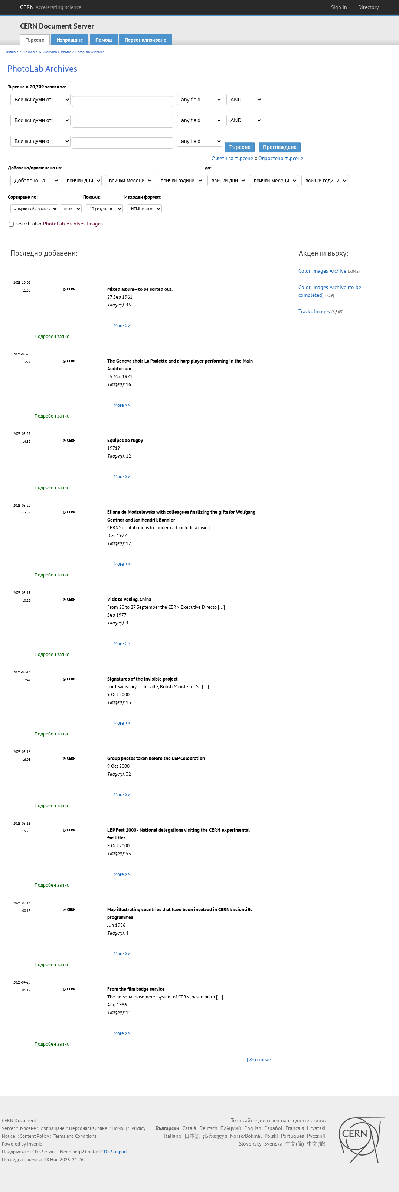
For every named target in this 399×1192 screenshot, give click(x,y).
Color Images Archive (322, 270)
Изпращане (70, 39)
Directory (368, 7)
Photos (66, 51)
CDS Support (114, 1152)
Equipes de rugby (125, 440)
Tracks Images (314, 311)
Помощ (103, 39)
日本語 (192, 1136)
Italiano (172, 1136)
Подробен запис (52, 336)
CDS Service (44, 1152)
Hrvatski (316, 1128)
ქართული (215, 1136)
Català (189, 1128)
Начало (10, 51)
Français (294, 1128)
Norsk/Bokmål (246, 1136)
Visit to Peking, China (129, 599)
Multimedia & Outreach (38, 51)
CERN (51, 7)
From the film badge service (136, 989)
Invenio (34, 1144)
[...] (212, 527)
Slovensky (250, 1143)
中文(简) (294, 1143)
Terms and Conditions (74, 1136)
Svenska (273, 1143)
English (252, 1128)
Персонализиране (145, 39)
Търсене (35, 39)
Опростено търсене (280, 158)
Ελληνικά (230, 1128)
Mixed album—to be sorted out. (140, 289)
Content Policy (34, 1136)
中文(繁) (316, 1143)
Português (292, 1136)
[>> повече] (259, 1059)
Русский (316, 1136)
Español (273, 1128)
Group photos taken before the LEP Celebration (156, 758)
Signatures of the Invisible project (142, 679)
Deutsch (208, 1128)
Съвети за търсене (232, 158)
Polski (271, 1136)
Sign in (339, 7)
